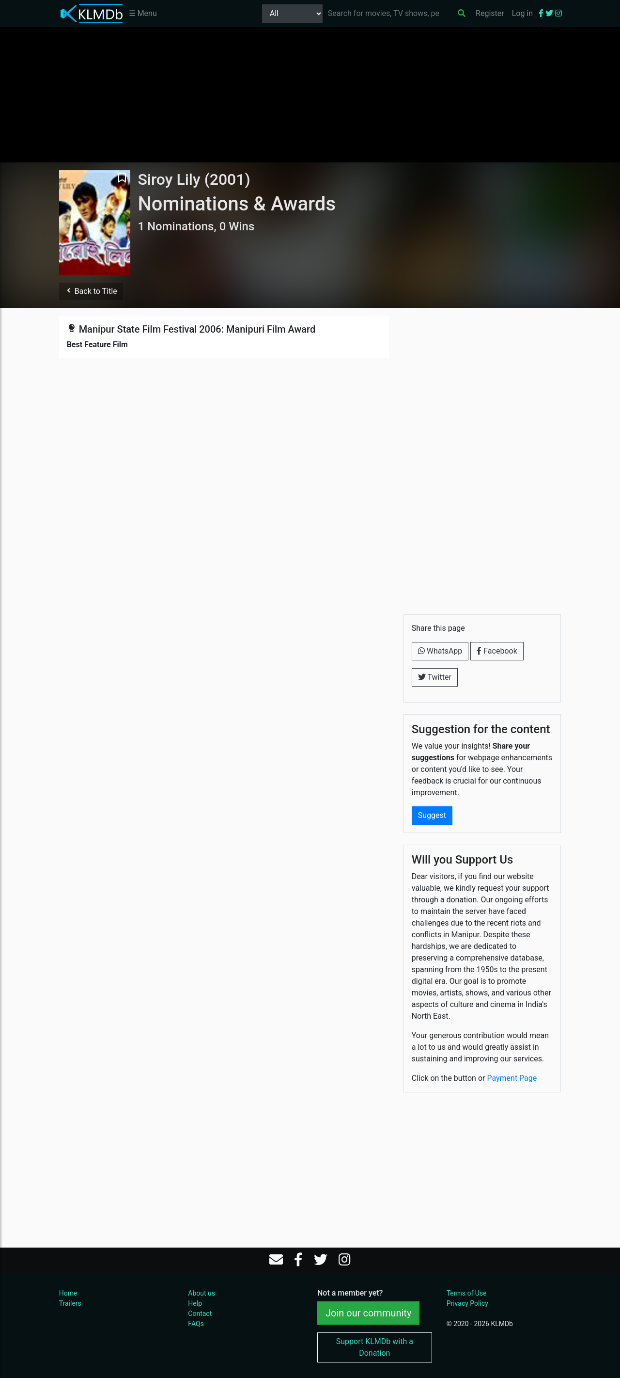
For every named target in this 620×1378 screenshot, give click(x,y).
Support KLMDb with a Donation (374, 1347)
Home (68, 1293)
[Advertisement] (310, 94)
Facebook (497, 651)
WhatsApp (440, 651)
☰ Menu (143, 13)
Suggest (432, 815)
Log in (522, 13)
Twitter (434, 677)
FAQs (196, 1324)
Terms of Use (467, 1293)
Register (490, 13)
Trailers (70, 1303)
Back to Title (91, 291)
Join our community (368, 1313)
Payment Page (512, 1078)
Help (195, 1303)
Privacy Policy (467, 1303)
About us (201, 1293)
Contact (200, 1313)
